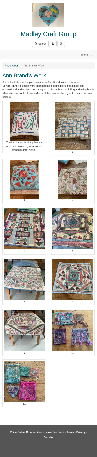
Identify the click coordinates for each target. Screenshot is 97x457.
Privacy (80, 432)
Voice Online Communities (26, 432)
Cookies (48, 437)
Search (40, 43)
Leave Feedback (54, 432)
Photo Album (12, 65)
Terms (70, 432)
